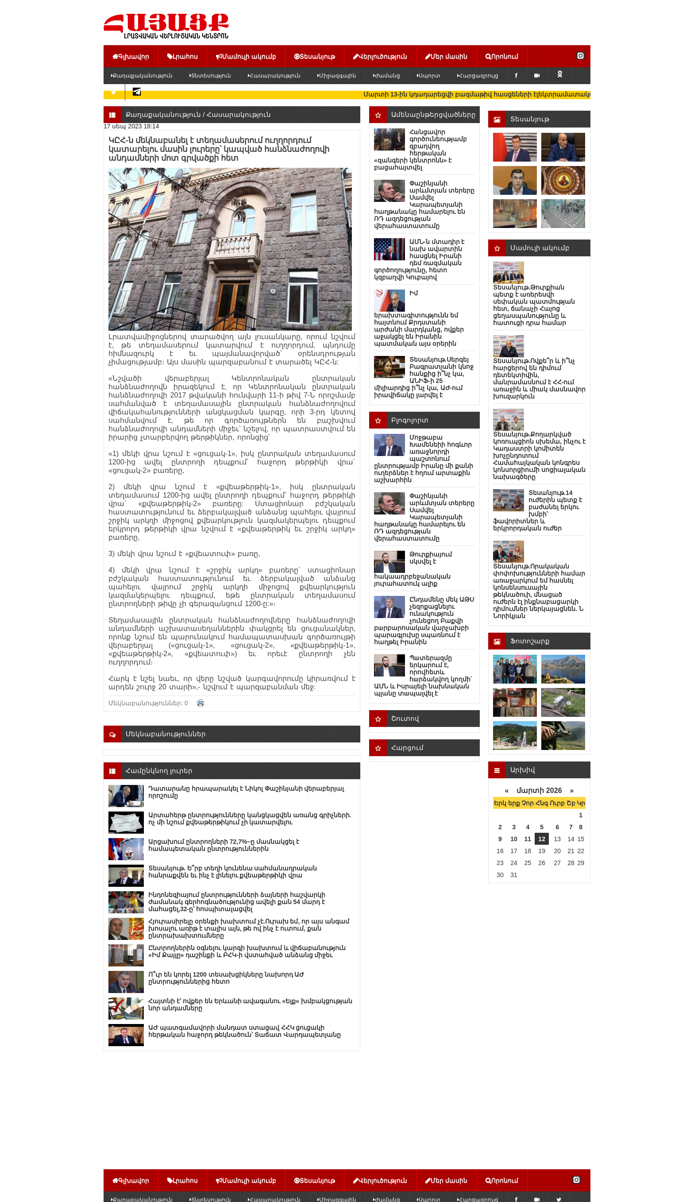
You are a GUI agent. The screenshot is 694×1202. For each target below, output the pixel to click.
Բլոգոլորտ (409, 420)
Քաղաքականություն (142, 76)
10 (513, 839)
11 (528, 839)
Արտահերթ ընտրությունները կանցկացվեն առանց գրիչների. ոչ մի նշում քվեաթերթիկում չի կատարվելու (249, 819)
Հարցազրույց (477, 76)
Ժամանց (386, 76)
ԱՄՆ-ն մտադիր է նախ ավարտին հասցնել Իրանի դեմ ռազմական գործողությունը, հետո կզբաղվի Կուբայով (419, 259)
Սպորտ (428, 76)
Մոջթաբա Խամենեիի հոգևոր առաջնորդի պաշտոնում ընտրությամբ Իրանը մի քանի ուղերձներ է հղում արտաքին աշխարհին (423, 458)
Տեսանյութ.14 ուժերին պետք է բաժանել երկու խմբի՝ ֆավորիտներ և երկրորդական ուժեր (537, 510)
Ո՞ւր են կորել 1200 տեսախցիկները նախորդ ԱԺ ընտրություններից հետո (226, 978)
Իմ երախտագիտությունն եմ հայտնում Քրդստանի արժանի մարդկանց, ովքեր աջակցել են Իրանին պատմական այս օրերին (419, 318)
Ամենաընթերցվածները (433, 114)
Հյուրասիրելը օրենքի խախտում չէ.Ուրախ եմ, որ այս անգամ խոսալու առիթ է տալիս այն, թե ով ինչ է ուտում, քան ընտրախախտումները (248, 928)
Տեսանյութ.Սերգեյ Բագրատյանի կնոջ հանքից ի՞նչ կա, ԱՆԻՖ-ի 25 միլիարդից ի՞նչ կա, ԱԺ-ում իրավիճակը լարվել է (424, 377)
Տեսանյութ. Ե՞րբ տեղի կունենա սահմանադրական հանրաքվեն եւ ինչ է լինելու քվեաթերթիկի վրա (232, 872)
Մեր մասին (446, 56)
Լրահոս (182, 56)
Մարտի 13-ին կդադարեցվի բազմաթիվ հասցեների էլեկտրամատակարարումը (511, 94)
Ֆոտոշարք (530, 641)
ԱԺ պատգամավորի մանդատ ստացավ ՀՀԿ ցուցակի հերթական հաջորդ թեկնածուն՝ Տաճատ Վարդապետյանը (244, 1031)
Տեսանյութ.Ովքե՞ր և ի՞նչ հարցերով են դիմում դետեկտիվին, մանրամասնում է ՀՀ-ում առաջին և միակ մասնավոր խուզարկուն (539, 378)
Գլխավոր (130, 56)
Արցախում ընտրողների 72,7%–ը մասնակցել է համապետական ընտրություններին (223, 845)
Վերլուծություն (380, 56)
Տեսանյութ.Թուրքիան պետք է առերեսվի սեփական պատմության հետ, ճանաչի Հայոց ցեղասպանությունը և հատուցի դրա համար (534, 305)
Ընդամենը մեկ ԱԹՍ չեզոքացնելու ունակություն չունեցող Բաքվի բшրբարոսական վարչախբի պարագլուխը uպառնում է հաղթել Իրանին (424, 620)
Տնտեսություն (210, 76)
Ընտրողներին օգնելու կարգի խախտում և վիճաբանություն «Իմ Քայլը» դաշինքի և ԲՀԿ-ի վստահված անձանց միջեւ (247, 951)
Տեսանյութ (314, 56)
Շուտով (405, 718)
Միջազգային (336, 76)
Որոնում (502, 56)
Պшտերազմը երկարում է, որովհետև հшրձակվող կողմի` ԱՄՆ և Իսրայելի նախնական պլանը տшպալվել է (423, 675)
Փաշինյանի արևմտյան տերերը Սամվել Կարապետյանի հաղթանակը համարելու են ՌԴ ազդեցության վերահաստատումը (424, 204)
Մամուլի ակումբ (246, 56)
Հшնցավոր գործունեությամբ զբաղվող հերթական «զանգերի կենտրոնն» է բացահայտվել (420, 149)
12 (541, 839)
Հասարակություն (274, 76)
